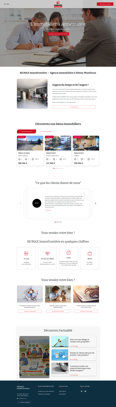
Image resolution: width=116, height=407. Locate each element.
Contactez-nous (22, 398)
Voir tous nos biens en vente (57, 34)
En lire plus (48, 210)
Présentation (62, 394)
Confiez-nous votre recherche (46, 391)
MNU (7, 4)
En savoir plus (74, 107)
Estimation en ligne (105, 4)
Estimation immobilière (44, 394)
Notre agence (62, 391)
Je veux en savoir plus (30, 311)
